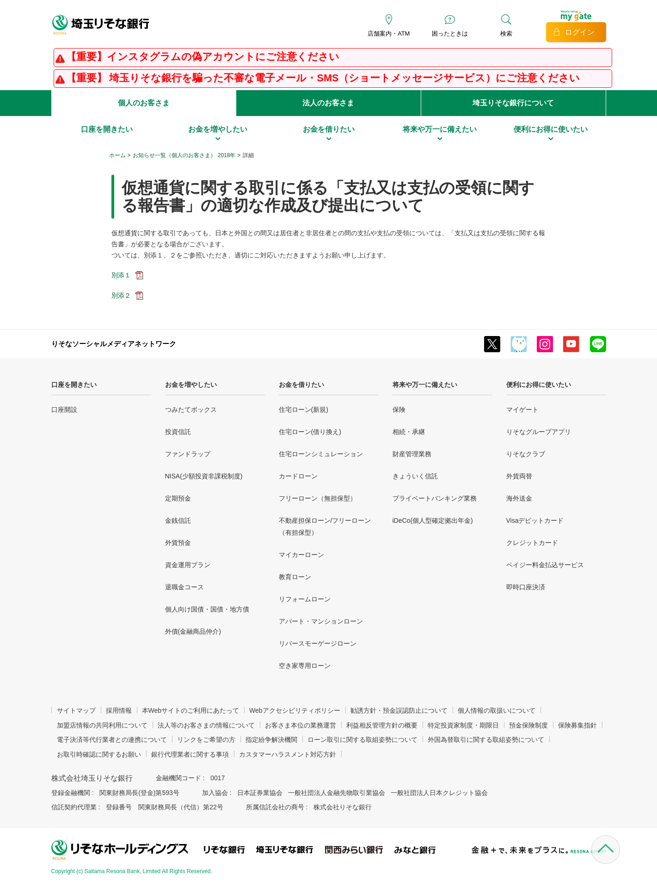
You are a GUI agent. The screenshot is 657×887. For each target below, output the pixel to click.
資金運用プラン (187, 565)
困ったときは (450, 33)
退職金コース (184, 587)
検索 (506, 33)
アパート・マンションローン (321, 621)
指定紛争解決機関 (271, 739)
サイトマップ (76, 710)
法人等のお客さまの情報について (206, 725)
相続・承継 (409, 431)
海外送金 (519, 498)
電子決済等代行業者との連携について (112, 739)
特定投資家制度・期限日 (463, 725)
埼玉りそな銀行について (513, 103)
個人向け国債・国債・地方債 (207, 609)
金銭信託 (178, 520)
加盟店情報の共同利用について (102, 725)
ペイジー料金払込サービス (545, 565)
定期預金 (178, 498)
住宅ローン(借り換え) (310, 431)
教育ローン (295, 577)
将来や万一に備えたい (425, 384)
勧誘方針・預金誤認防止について (399, 710)
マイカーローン (301, 554)
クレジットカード (532, 542)
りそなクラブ (525, 454)
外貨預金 (178, 542)
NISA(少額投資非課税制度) (204, 476)
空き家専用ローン (305, 665)
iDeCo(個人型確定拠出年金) (433, 520)
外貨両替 (519, 476)
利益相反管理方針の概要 (382, 725)
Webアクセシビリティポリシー (294, 710)
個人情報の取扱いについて (496, 710)
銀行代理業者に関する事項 (190, 754)
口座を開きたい (74, 384)
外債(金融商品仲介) (193, 631)
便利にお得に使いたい (538, 384)
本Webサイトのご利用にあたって (190, 710)
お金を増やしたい (191, 384)
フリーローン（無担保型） (317, 498)
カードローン (298, 476)
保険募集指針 (577, 725)
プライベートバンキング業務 (435, 498)
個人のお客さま (144, 103)
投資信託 (178, 431)
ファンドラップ (187, 454)
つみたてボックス (191, 409)
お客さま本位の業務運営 (300, 725)
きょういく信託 (415, 476)
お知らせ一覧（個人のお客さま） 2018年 (184, 155)
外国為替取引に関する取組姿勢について (486, 739)
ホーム (117, 155)
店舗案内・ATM (389, 33)
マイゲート (522, 409)
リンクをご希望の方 (206, 739)
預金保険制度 (528, 725)
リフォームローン (305, 599)
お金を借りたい (301, 384)
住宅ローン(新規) (303, 409)
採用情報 (119, 710)
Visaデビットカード (535, 520)
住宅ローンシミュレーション (321, 454)
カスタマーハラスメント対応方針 (287, 754)
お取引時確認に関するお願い (99, 754)
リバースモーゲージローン (317, 643)
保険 (399, 409)
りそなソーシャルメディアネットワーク (113, 344)
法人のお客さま (328, 103)
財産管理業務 (412, 454)
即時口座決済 (525, 587)
